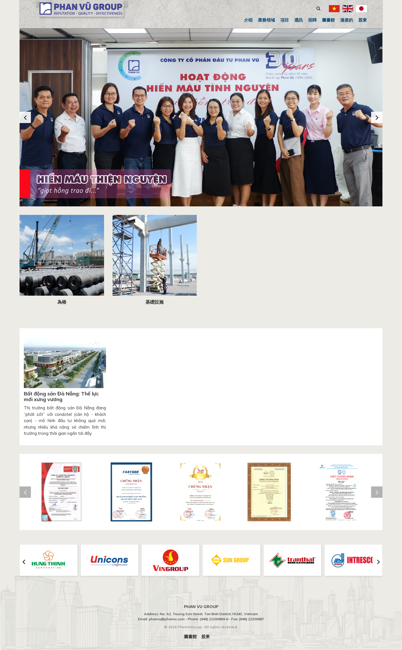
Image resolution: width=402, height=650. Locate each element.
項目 (284, 20)
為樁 (61, 302)
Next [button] (376, 117)
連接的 (346, 20)
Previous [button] (25, 117)
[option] (201, 117)
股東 (362, 20)
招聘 (312, 20)
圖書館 (328, 20)
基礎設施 (154, 302)
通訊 (298, 20)
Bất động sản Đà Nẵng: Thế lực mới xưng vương (61, 396)
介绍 (248, 20)
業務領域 (266, 20)
